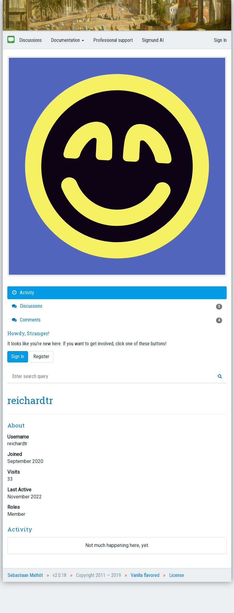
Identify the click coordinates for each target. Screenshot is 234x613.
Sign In (220, 40)
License (176, 575)
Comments (117, 320)
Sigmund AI (153, 40)
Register (41, 356)
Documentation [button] (67, 40)
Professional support (113, 40)
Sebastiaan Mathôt (25, 575)
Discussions (30, 40)
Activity (23, 292)
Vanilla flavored (145, 575)
